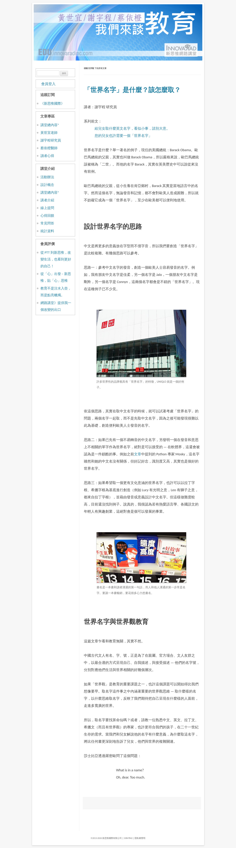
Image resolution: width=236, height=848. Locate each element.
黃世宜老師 (49, 133)
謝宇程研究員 (50, 140)
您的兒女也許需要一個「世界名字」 (123, 135)
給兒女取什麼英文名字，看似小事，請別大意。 (132, 128)
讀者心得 (47, 156)
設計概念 (47, 185)
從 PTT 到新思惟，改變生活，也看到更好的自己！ (55, 259)
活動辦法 (47, 177)
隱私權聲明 (140, 838)
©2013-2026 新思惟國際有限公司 (106, 838)
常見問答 (47, 223)
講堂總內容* (49, 125)
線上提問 (47, 208)
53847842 (128, 838)
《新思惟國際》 (52, 103)
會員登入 (48, 84)
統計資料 (47, 231)
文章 (137, 454)
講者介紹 (47, 200)
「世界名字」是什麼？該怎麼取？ (132, 90)
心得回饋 (47, 216)
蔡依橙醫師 (49, 148)
